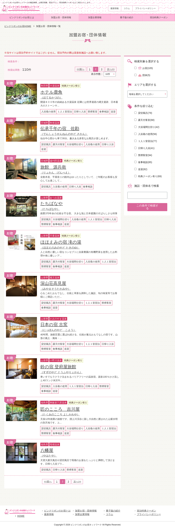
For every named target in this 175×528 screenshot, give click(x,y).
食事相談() (143, 162)
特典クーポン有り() (148, 176)
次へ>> (111, 69)
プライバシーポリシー (145, 8)
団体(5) (142, 75)
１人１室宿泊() (145, 141)
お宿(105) (143, 68)
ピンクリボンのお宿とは (21, 17)
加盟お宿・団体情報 (61, 17)
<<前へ (80, 69)
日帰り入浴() (144, 148)
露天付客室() (144, 120)
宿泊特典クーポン (159, 17)
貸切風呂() (143, 113)
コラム (127, 8)
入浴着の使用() (145, 134)
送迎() (140, 169)
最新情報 (114, 8)
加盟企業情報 (94, 17)
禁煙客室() (143, 155)
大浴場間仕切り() (146, 127)
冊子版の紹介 (126, 17)
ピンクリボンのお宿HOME (17, 26)
